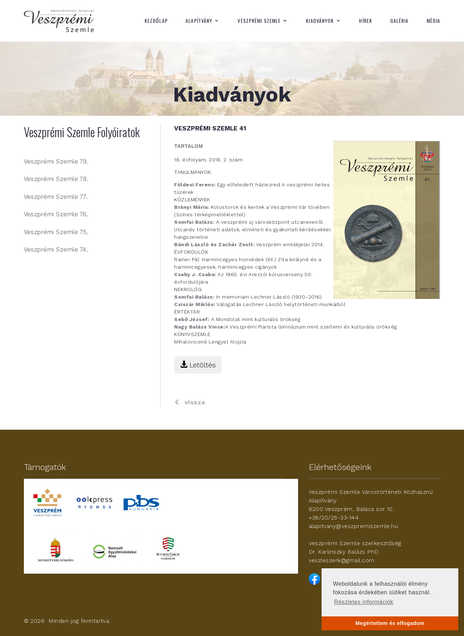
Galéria (399, 20)
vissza (189, 402)
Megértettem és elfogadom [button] (389, 623)
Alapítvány (199, 20)
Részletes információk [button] (363, 602)
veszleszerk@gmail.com (342, 560)
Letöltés (198, 365)
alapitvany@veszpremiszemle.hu (353, 526)
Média (433, 20)
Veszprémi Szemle (259, 20)
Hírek (365, 20)
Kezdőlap (156, 20)
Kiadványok (320, 20)
